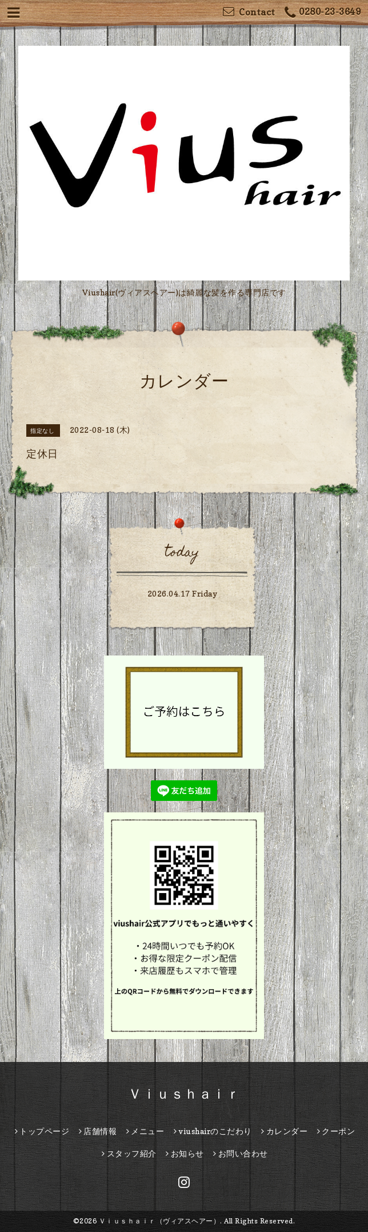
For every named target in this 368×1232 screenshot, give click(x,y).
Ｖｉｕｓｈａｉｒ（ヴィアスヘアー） (160, 1221)
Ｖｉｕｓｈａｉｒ (184, 1093)
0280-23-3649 (323, 13)
